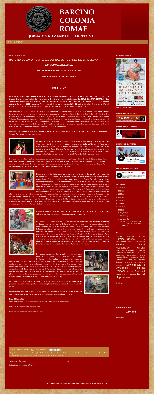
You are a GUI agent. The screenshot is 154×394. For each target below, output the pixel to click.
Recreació (53, 355)
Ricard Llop (60, 355)
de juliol (123, 213)
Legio (138, 253)
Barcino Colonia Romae (130, 236)
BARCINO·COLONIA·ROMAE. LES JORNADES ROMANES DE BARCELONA (53, 59)
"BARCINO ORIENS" (15, 42)
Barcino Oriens (31, 353)
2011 (120, 210)
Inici (67, 361)
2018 (120, 188)
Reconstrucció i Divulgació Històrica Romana (34, 355)
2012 (120, 207)
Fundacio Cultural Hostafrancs (60, 353)
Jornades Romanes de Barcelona (82, 353)
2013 (120, 203)
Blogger (104, 383)
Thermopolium (125, 277)
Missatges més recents (18, 361)
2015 (120, 197)
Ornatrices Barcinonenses (124, 262)
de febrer (123, 219)
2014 (120, 200)
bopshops (81, 383)
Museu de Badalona (136, 260)
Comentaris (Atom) (27, 365)
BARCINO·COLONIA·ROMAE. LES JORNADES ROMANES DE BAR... (131, 224)
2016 (120, 194)
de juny (123, 216)
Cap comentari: (41, 350)
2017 (120, 191)
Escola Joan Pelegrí (43, 353)
